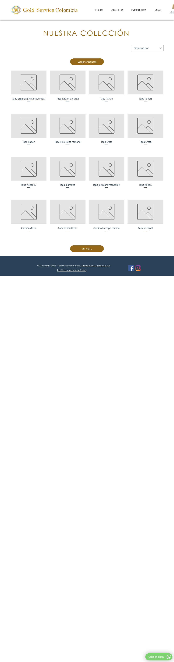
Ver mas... (87, 248)
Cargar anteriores (87, 61)
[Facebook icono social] (131, 268)
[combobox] (147, 48)
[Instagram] (138, 268)
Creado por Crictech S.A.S (96, 265)
